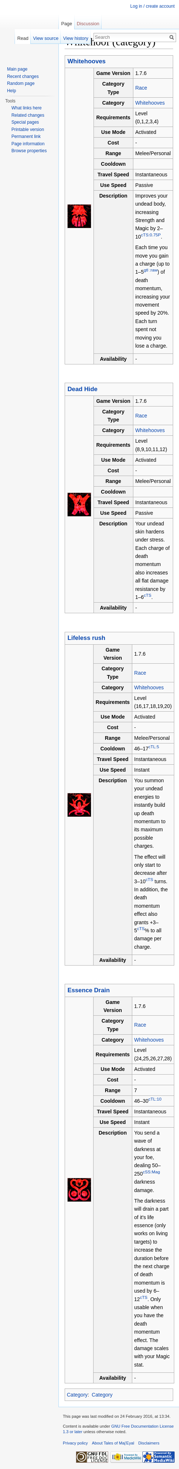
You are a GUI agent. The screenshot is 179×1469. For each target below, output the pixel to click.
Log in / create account (152, 6)
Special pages (25, 122)
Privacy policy (75, 1443)
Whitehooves (150, 103)
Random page (20, 83)
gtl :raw (150, 270)
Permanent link (26, 136)
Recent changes (23, 76)
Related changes (27, 115)
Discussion (88, 23)
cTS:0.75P (151, 234)
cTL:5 (153, 746)
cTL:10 (154, 1099)
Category (77, 1395)
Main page (17, 69)
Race (141, 88)
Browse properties (29, 150)
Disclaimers (149, 1443)
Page (66, 23)
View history (75, 38)
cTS (147, 595)
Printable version (27, 129)
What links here (26, 107)
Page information (28, 143)
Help (11, 90)
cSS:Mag (151, 1171)
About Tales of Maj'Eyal (113, 1443)
